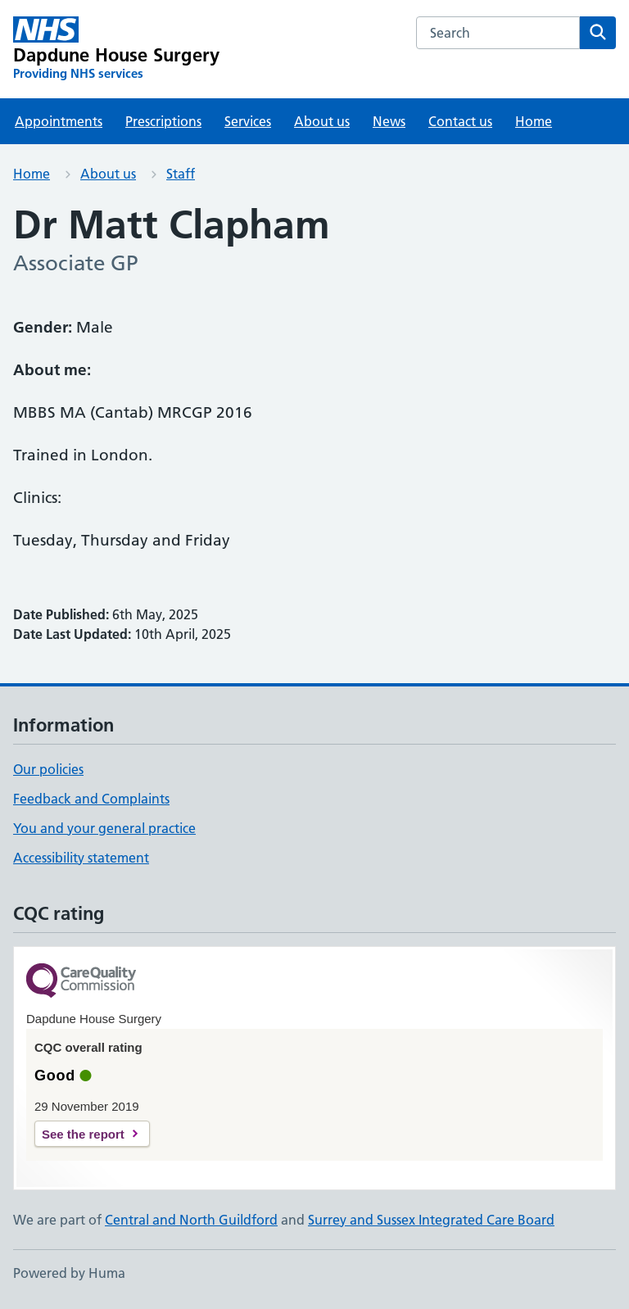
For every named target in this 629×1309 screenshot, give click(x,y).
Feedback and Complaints (91, 798)
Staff (180, 173)
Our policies (48, 769)
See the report (83, 1134)
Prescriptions (163, 121)
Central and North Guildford (191, 1220)
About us (322, 121)
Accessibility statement (81, 857)
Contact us (460, 121)
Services (247, 121)
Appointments (58, 121)
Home (533, 121)
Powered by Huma (69, 1273)
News (389, 121)
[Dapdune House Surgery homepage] (116, 49)
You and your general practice (104, 828)
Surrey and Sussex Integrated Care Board (431, 1220)
